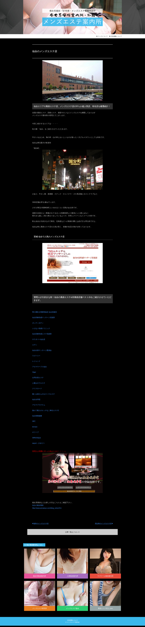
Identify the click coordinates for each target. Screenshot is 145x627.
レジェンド (36, 361)
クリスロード (37, 388)
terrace (35, 427)
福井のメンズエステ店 (41, 523)
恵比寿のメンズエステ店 (103, 523)
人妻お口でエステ (39, 383)
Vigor (34, 372)
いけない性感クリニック (41, 328)
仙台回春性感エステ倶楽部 (42, 334)
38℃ (34, 421)
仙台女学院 (36, 399)
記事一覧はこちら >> (72, 532)
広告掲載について (72, 621)
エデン (34, 345)
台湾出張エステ (38, 378)
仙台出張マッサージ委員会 (42, 350)
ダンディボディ (38, 323)
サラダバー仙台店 (39, 339)
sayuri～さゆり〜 (38, 443)
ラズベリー (36, 356)
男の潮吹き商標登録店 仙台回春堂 (45, 312)
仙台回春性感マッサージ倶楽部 (44, 317)
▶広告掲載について (115, 36)
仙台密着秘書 (37, 416)
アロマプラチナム (39, 405)
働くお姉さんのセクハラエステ (44, 394)
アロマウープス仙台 (40, 367)
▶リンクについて (102, 36)
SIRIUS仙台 (36, 438)
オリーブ (35, 432)
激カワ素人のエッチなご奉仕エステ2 (46, 410)
